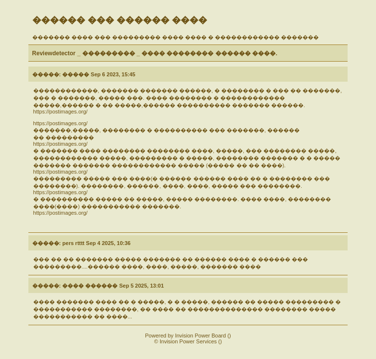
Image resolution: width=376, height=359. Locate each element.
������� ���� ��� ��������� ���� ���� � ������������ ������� (175, 37)
